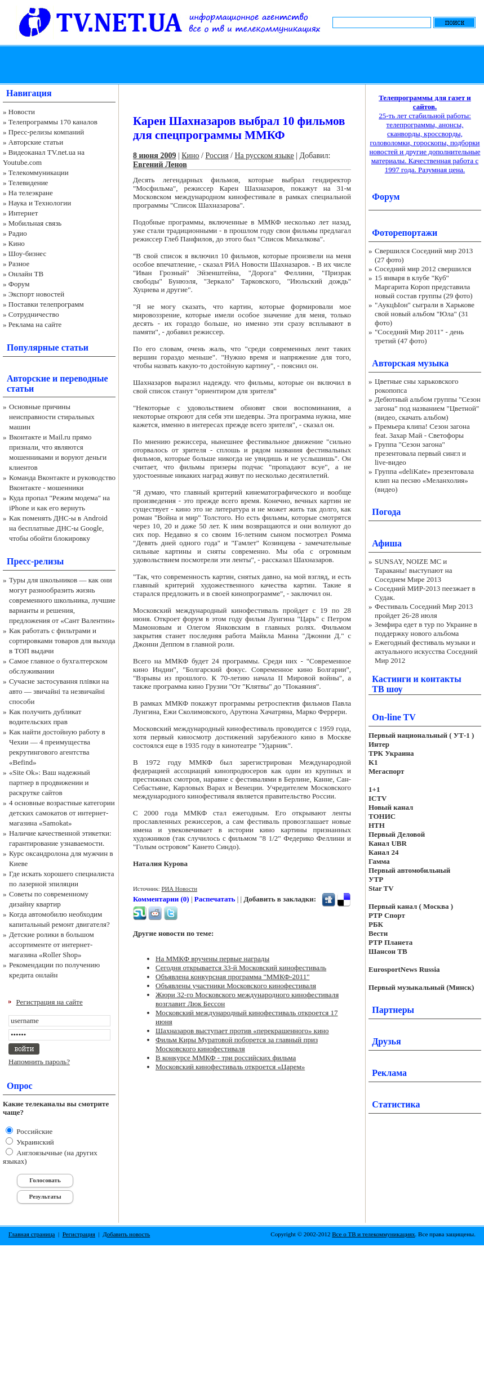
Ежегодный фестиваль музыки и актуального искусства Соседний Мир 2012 (426, 651)
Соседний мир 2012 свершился (423, 268)
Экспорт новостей (36, 294)
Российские (33, 1131)
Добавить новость (126, 1234)
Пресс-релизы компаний (46, 132)
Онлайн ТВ (25, 274)
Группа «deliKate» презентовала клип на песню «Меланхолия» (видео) (424, 480)
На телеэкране (30, 193)
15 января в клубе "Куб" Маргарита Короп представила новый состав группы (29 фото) (424, 286)
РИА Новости (179, 888)
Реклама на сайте (35, 324)
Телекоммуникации (38, 172)
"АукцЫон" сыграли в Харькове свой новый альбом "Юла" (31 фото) (424, 313)
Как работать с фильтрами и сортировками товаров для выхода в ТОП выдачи (62, 640)
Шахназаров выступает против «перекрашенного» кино (242, 1030)
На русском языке (264, 155)
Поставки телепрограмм (46, 304)
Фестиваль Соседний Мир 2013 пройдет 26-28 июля (424, 611)
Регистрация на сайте (49, 1002)
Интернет (23, 213)
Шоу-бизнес (27, 253)
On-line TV (394, 717)
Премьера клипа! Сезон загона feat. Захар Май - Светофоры (422, 430)
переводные (84, 378)
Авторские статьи (35, 142)
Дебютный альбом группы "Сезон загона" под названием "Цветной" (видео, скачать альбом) (428, 408)
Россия (216, 155)
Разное (19, 263)
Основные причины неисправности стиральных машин (52, 416)
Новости (21, 111)
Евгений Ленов (160, 164)
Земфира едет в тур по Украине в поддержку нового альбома (426, 629)
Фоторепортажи (404, 232)
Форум (19, 284)
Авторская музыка (410, 363)
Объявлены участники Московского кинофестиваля (236, 985)
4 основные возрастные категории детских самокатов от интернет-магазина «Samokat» (62, 813)
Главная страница (31, 1234)
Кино (16, 243)
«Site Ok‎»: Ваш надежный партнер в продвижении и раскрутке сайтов (49, 782)
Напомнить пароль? (39, 1061)
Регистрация (79, 1234)
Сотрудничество (33, 314)
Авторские (28, 378)
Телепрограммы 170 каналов (52, 122)
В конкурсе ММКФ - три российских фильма (226, 1057)
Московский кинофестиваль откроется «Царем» (230, 1066)
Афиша (387, 543)
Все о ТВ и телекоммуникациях (373, 1234)
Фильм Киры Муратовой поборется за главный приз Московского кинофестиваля (237, 1044)
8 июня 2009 (154, 155)
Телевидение (28, 182)
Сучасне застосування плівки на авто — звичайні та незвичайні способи (59, 691)
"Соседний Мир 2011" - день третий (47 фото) (419, 336)
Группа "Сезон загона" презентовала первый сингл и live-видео (420, 453)
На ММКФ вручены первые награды (212, 958)
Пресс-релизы (35, 561)
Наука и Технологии (39, 203)
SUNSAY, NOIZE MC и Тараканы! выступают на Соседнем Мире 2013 (413, 570)
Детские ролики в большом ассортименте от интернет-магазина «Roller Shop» (51, 944)
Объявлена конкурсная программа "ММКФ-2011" (232, 976)
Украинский (34, 1142)
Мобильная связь (34, 223)
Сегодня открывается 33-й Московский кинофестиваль (241, 967)
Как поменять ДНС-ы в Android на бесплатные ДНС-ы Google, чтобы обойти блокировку (58, 528)
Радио (17, 233)
